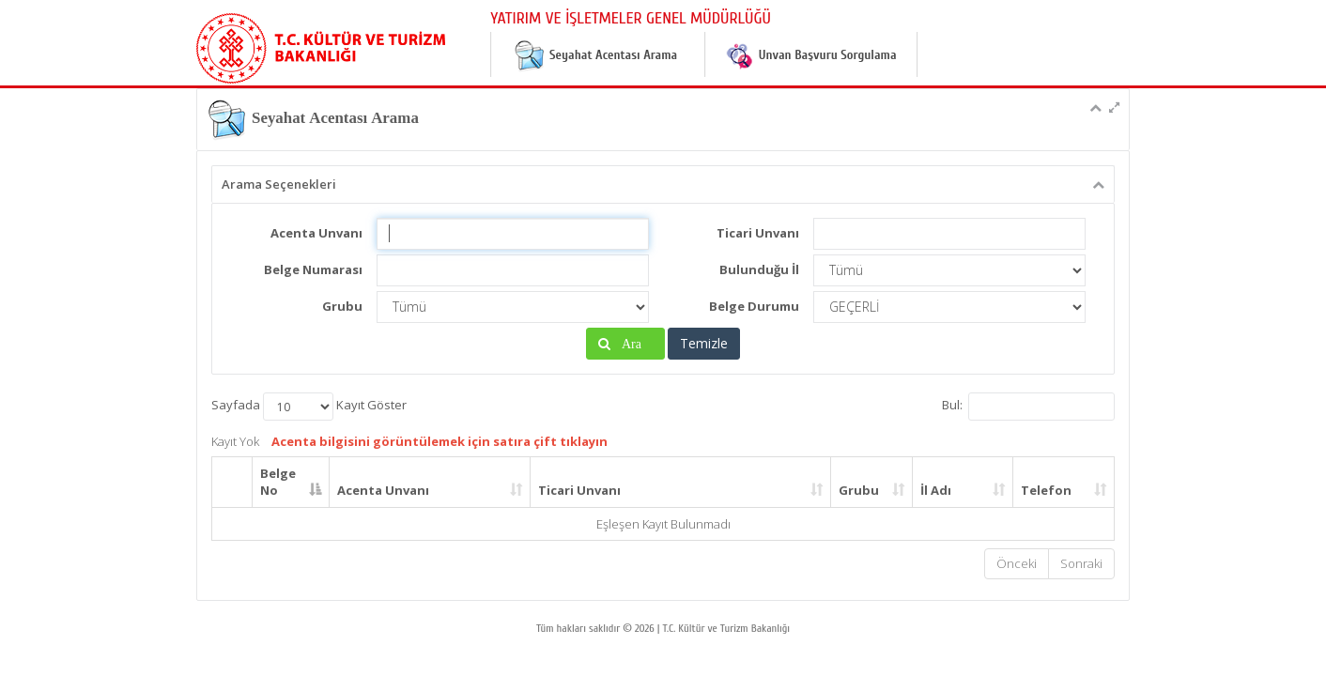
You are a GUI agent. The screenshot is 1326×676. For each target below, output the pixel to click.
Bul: (1028, 406)
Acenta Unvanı (316, 232)
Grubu (342, 306)
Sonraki (1081, 563)
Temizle (704, 343)
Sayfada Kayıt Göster (309, 406)
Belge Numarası (313, 269)
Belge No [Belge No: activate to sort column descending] (278, 482)
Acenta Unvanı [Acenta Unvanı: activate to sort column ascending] (383, 490)
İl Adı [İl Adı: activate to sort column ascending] (935, 490)
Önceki (1016, 563)
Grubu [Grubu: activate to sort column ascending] (859, 490)
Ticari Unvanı (758, 232)
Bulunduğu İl (759, 269)
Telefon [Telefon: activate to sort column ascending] (1046, 490)
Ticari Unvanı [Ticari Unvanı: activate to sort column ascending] (579, 490)
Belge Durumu (754, 306)
